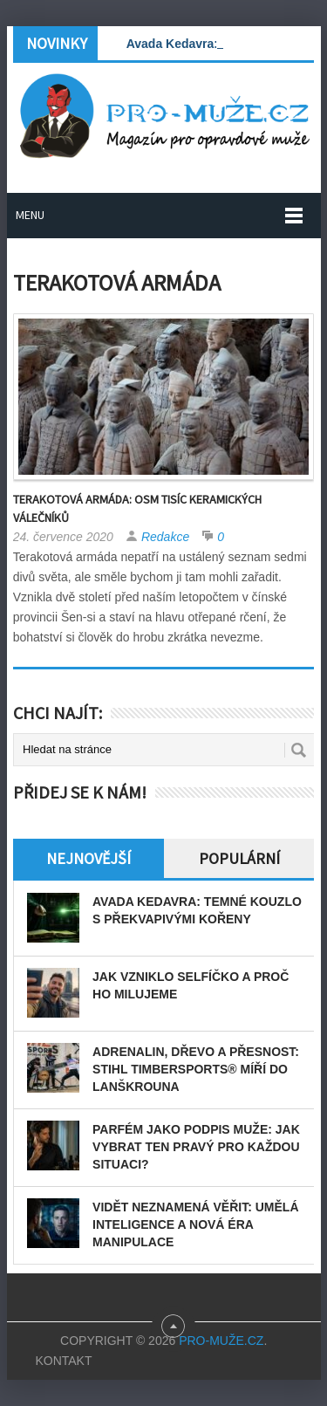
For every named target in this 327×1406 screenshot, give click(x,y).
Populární (239, 858)
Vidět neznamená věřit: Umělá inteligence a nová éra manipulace (195, 1224)
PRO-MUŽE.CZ (221, 1341)
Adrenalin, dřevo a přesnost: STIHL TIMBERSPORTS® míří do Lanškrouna (195, 1069)
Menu (30, 215)
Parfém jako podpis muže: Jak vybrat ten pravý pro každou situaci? (196, 1146)
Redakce (165, 537)
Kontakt (63, 1361)
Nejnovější (88, 858)
